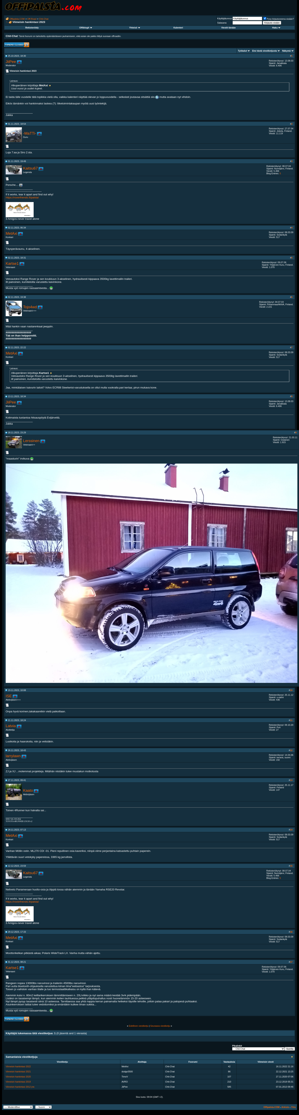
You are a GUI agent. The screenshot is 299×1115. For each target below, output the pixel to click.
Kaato (28, 790)
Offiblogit (85, 27)
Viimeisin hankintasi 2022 (18, 1066)
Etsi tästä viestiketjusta (264, 51)
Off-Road (31, 19)
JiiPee (11, 61)
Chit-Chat (43, 19)
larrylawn (13, 756)
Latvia (11, 726)
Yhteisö (134, 27)
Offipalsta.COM (17, 19)
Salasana (221, 23)
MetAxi (11, 233)
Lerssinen (31, 441)
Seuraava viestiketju (160, 1026)
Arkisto (285, 1107)
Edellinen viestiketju (138, 1026)
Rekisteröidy (32, 27)
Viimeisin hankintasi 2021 (18, 1071)
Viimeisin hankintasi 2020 (18, 1076)
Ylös (293, 1107)
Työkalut (242, 51)
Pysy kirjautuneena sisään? (279, 19)
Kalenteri (178, 27)
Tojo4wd (30, 307)
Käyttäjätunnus (224, 18)
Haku (276, 27)
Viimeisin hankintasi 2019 (18, 1081)
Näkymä (286, 51)
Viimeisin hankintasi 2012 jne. (20, 1087)
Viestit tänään (228, 27)
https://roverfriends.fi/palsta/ (22, 197)
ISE (9, 696)
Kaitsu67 (30, 168)
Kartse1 (12, 263)
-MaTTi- (29, 133)
